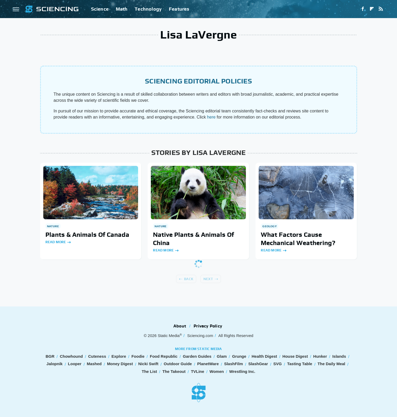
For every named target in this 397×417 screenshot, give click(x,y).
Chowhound (71, 356)
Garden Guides (197, 356)
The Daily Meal (331, 363)
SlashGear (258, 363)
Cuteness (97, 356)
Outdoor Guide (178, 363)
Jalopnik (54, 363)
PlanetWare (208, 363)
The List (149, 371)
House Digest (295, 356)
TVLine (197, 371)
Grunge (239, 356)
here (211, 117)
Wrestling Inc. (242, 371)
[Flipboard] (371, 9)
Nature (53, 226)
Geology (269, 226)
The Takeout (173, 371)
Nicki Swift (148, 363)
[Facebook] (362, 9)
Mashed (94, 363)
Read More (55, 242)
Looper (75, 363)
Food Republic (163, 356)
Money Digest (120, 363)
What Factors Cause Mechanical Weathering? (298, 238)
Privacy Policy (208, 325)
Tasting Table (299, 363)
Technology (148, 9)
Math (122, 9)
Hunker (320, 356)
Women (217, 371)
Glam (222, 356)
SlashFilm (233, 363)
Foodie (137, 356)
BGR (50, 356)
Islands (339, 356)
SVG (277, 363)
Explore (119, 356)
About (179, 325)
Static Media (169, 335)
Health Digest (264, 356)
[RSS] (381, 9)
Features (179, 9)
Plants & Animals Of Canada (87, 234)
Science (100, 9)
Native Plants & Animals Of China (193, 238)
